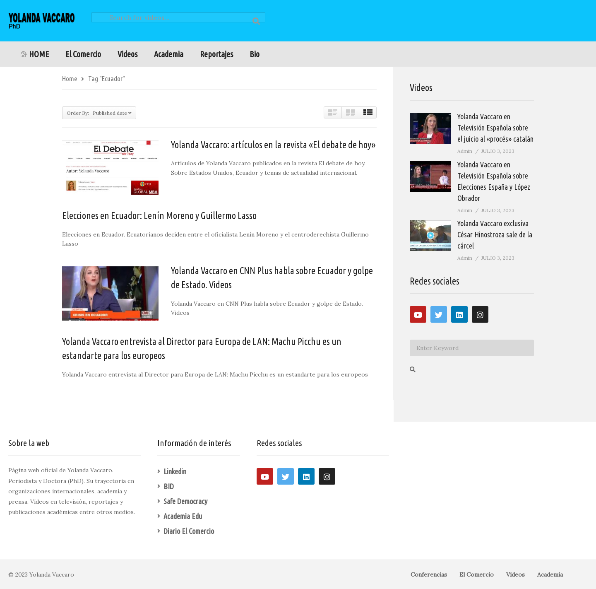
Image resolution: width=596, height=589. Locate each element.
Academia (168, 54)
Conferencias (429, 574)
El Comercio (83, 54)
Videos (127, 54)
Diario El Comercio (188, 531)
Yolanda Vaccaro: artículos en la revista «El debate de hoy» (273, 145)
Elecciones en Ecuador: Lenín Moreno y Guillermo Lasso (159, 215)
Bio (255, 54)
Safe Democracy (185, 501)
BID (168, 486)
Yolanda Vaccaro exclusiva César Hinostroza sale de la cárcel (494, 234)
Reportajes (216, 54)
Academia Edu (182, 516)
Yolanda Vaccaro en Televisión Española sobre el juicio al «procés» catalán (495, 127)
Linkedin (174, 471)
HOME (35, 54)
